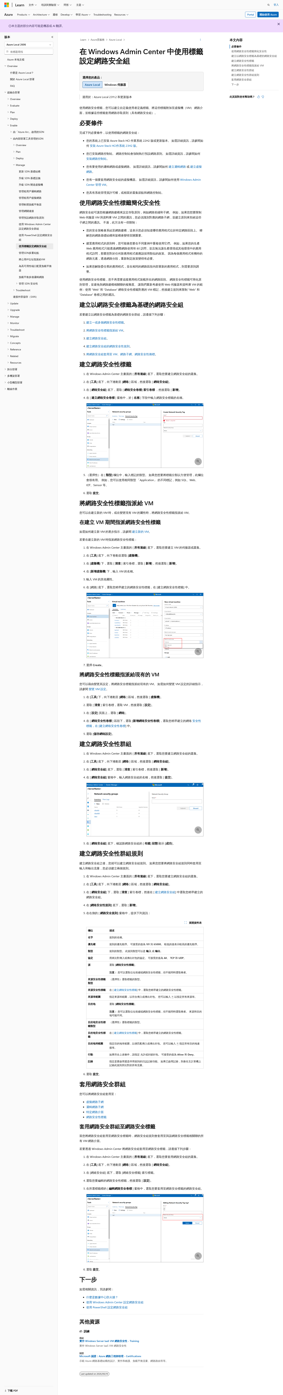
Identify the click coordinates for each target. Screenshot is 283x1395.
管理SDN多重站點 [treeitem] (29, 253)
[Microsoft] (6, 5)
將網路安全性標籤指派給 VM (104, 330)
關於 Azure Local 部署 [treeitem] (22, 79)
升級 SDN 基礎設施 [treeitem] (29, 178)
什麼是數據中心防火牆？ (102, 1297)
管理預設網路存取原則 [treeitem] (31, 217)
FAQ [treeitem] (12, 86)
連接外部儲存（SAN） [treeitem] (25, 296)
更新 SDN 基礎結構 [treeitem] (29, 171)
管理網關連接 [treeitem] (26, 211)
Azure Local (115, 39)
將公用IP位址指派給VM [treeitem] (32, 259)
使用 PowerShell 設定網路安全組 (107, 1307)
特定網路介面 (95, 1112)
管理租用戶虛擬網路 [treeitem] (30, 197)
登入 (276, 4)
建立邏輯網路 (177, 166)
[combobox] (28, 44)
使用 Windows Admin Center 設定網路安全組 (114, 1302)
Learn (83, 39)
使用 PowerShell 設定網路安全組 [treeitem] (35, 237)
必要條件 (236, 46)
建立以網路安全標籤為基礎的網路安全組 (254, 56)
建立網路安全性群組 (242, 70)
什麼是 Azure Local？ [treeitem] (22, 72)
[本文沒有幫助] (263, 97)
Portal (250, 14)
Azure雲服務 (98, 39)
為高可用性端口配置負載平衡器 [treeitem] (35, 268)
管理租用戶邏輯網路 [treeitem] (30, 191)
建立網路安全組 (96, 338)
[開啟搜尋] (268, 5)
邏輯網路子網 (95, 1107)
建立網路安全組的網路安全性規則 (108, 346)
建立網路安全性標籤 (242, 60)
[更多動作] (200, 40)
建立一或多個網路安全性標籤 (105, 322)
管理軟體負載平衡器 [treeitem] (30, 204)
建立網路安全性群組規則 (245, 75)
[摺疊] (52, 37)
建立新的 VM (140, 531)
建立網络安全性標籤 (125, 990)
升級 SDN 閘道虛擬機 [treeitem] (31, 184)
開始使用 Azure (268, 14)
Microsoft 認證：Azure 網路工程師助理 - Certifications (110, 1356)
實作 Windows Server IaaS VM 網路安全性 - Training (109, 1341)
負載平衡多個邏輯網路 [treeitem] (31, 277)
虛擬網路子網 (95, 1102)
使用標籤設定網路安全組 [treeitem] (33, 246)
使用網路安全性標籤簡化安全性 (249, 51)
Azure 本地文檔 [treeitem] (15, 59)
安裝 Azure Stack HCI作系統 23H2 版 (113, 145)
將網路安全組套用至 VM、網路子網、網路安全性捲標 (120, 354)
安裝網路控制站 (96, 158)
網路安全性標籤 (96, 1117)
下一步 (235, 84)
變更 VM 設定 (97, 689)
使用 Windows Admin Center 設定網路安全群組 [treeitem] (35, 226)
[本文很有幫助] (258, 97)
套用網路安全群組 (241, 79)
